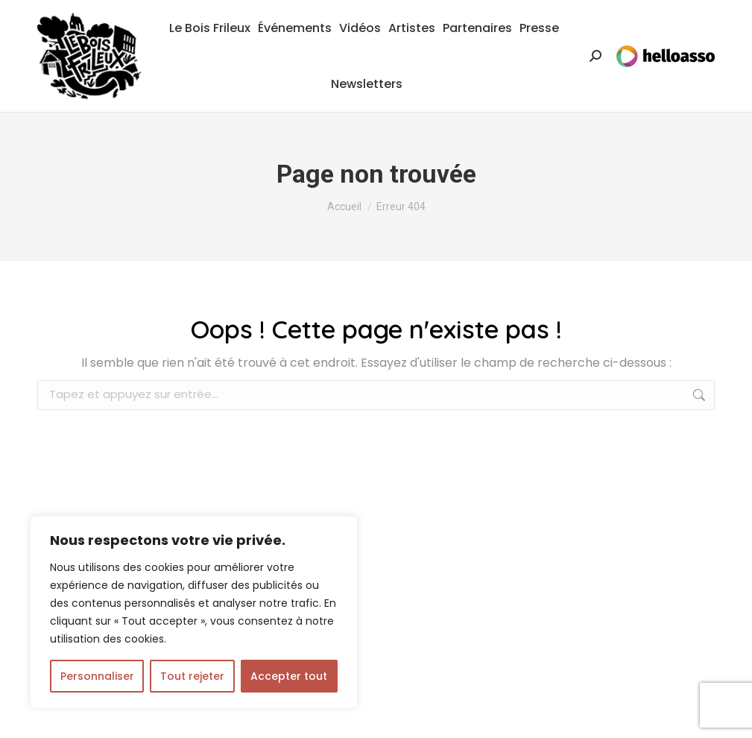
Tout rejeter (192, 676)
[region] (194, 612)
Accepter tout (288, 676)
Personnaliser (97, 676)
